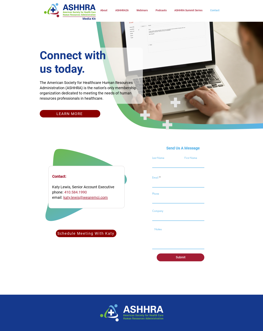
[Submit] (180, 257)
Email (155, 177)
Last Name (158, 158)
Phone (155, 193)
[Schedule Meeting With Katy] (86, 233)
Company (157, 211)
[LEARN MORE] (70, 113)
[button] (122, 10)
